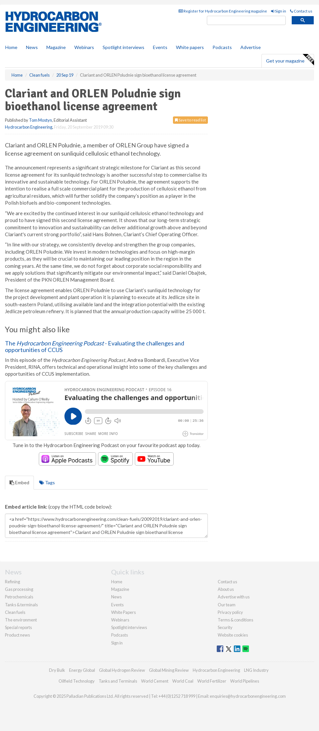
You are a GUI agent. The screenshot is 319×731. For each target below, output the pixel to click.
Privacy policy (230, 612)
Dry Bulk (57, 670)
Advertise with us (234, 596)
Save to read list (190, 119)
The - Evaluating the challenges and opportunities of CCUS (94, 346)
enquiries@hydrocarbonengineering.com (248, 696)
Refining (12, 581)
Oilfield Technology (77, 681)
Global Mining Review (169, 670)
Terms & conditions (235, 619)
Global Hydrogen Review (122, 670)
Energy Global (82, 670)
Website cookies (233, 635)
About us (226, 589)
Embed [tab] (19, 482)
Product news (17, 635)
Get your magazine (290, 59)
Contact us (301, 11)
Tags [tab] (47, 482)
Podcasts (222, 47)
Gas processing (19, 589)
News (116, 596)
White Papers (123, 612)
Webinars (84, 47)
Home (11, 47)
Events (160, 47)
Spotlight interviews (123, 47)
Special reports (18, 627)
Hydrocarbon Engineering (28, 127)
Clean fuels (15, 612)
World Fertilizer (211, 681)
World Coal (182, 681)
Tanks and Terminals (118, 681)
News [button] (32, 47)
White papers (190, 47)
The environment (21, 619)
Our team (226, 604)
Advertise (250, 47)
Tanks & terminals (21, 604)
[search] (246, 20)
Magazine (56, 47)
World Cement (154, 681)
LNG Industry (256, 670)
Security (225, 627)
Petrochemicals (19, 596)
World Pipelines (244, 681)
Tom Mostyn (40, 120)
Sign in (278, 11)
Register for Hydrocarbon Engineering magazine (223, 11)
